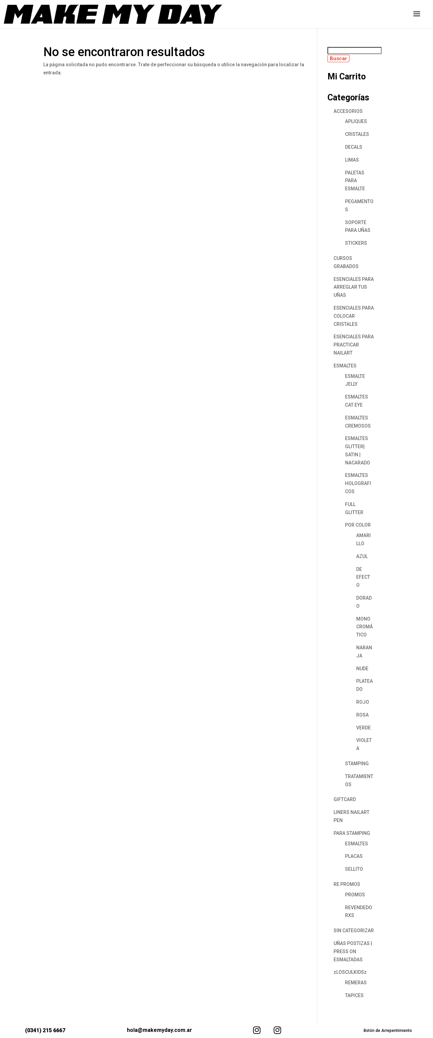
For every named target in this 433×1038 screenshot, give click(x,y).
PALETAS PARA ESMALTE (355, 181)
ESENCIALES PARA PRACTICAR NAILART (354, 345)
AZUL (362, 556)
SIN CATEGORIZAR (354, 930)
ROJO (362, 702)
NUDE (362, 668)
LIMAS (352, 160)
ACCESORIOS (348, 111)
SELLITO (354, 869)
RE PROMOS (347, 884)
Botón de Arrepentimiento (388, 1030)
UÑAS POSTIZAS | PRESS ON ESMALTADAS (353, 951)
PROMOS (355, 894)
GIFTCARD (345, 799)
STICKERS (356, 243)
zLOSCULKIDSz (350, 972)
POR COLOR (358, 525)
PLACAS (354, 856)
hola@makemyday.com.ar (159, 1030)
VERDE (363, 727)
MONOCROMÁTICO (364, 627)
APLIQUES (356, 121)
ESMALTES (345, 365)
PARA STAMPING (352, 833)
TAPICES (354, 995)
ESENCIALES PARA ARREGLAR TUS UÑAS (354, 287)
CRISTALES (357, 134)
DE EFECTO (363, 577)
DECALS (353, 147)
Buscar (338, 58)
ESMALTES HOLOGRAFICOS (358, 483)
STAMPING (357, 763)
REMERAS (356, 982)
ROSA (362, 715)
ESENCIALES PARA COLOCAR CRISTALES (354, 316)
